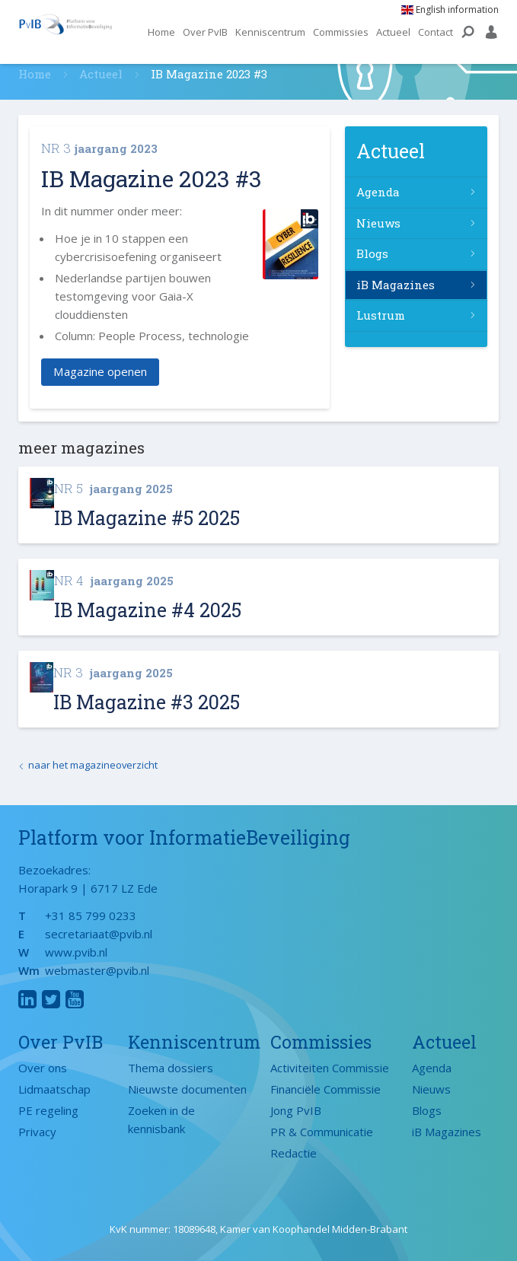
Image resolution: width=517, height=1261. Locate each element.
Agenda (378, 191)
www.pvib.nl (76, 952)
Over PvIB (205, 32)
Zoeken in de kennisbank (161, 1119)
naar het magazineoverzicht (93, 765)
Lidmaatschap (54, 1089)
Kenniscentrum (270, 32)
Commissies (341, 32)
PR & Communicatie (321, 1131)
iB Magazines (395, 284)
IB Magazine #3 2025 (146, 702)
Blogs (372, 253)
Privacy (37, 1131)
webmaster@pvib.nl (97, 970)
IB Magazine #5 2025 (147, 517)
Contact (435, 32)
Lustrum (380, 315)
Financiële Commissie (325, 1089)
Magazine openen (99, 372)
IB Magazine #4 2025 (147, 610)
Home (161, 32)
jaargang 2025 (113, 488)
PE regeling (48, 1110)
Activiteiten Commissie (329, 1067)
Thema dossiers (170, 1067)
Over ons (42, 1067)
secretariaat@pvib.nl (98, 933)
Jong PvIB (295, 1110)
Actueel (393, 32)
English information (450, 9)
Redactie (293, 1153)
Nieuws (378, 223)
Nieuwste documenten (187, 1089)
